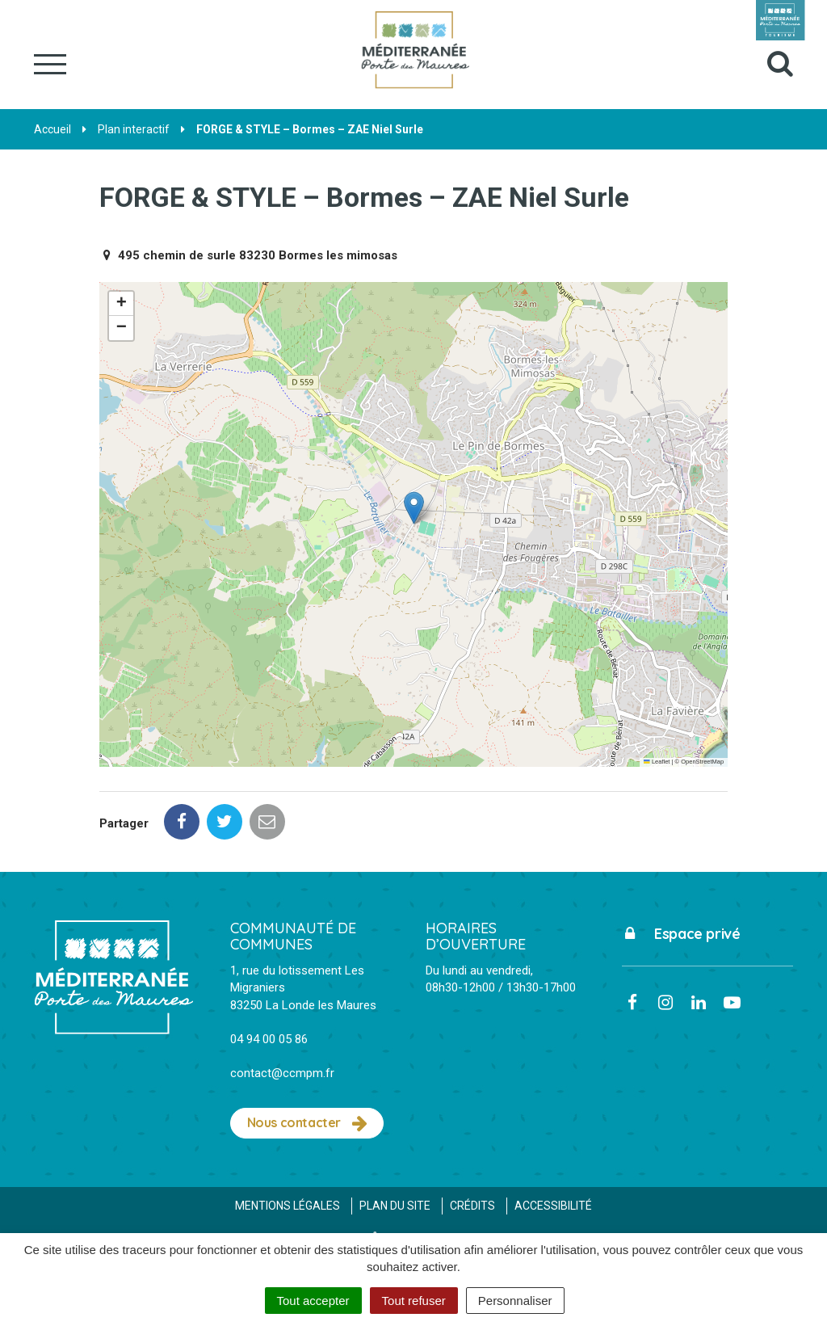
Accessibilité (553, 1205)
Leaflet (657, 761)
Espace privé (681, 933)
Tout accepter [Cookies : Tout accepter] (313, 1300)
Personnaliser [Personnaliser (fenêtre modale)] (515, 1300)
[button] (414, 507)
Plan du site (394, 1205)
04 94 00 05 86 (269, 1039)
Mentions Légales (287, 1205)
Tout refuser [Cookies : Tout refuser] (414, 1300)
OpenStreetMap (702, 761)
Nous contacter (307, 1123)
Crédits (472, 1205)
